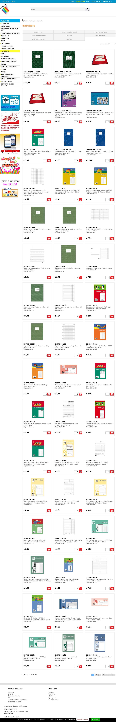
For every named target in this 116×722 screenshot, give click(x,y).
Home (72, 1)
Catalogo (51, 692)
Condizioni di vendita (14, 696)
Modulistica (5, 51)
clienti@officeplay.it (13, 717)
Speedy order (53, 698)
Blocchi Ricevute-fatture (100, 32)
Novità (88, 1)
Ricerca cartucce (96, 1)
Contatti (10, 694)
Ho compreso (95, 719)
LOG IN (13, 1)
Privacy (10, 698)
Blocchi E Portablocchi (8, 48)
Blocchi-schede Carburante (38, 35)
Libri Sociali (69, 35)
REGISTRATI (6, 1)
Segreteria (69, 39)
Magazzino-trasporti (100, 35)
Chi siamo (11, 692)
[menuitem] (97, 1)
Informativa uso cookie (14, 701)
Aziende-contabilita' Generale (69, 32)
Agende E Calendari (7, 46)
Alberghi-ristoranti (38, 32)
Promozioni (80, 1)
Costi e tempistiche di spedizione (17, 700)
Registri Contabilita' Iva (38, 39)
